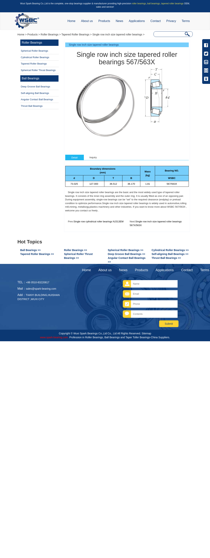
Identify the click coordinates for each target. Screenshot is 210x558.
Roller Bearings (50, 34)
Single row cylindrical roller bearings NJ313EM (99, 221)
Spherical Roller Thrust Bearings (38, 70)
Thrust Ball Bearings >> (166, 257)
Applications (137, 21)
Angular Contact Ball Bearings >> (127, 259)
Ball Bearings (30, 78)
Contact (155, 21)
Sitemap (146, 333)
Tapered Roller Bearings (75, 34)
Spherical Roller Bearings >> (125, 250)
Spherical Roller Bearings (34, 50)
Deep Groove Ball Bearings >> (126, 254)
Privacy (171, 21)
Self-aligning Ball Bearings (35, 93)
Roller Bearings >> (75, 250)
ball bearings (153, 3)
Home (71, 21)
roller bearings (139, 3)
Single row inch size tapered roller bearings (117, 34)
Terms (186, 21)
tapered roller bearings (172, 3)
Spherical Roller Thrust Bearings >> (78, 256)
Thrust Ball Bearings (32, 106)
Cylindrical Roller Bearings (35, 57)
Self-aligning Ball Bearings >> (170, 254)
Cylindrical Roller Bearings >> (170, 250)
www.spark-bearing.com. (54, 337)
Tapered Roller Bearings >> (37, 254)
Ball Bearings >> (30, 250)
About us (87, 21)
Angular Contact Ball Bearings (37, 99)
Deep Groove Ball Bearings (35, 86)
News (119, 21)
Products (104, 21)
